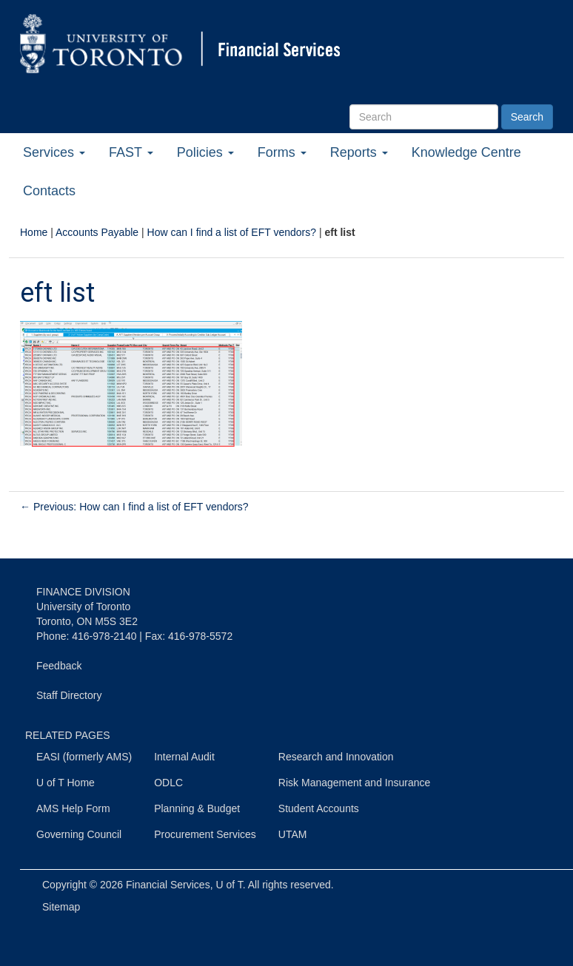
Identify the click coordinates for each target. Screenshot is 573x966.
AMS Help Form (73, 808)
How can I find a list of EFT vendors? (232, 232)
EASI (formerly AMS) (84, 757)
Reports (359, 152)
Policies (205, 152)
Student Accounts (318, 808)
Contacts (49, 190)
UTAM (292, 834)
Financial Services (168, 885)
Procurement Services (205, 834)
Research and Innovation (336, 757)
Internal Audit (184, 757)
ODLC (168, 782)
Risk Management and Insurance (354, 782)
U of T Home (65, 782)
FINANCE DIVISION (83, 592)
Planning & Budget (197, 808)
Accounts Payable (97, 232)
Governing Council (78, 834)
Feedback (58, 666)
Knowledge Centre (466, 152)
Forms (282, 152)
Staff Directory (68, 695)
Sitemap (61, 907)
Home (33, 232)
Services (54, 152)
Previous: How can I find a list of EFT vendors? (134, 507)
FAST (131, 152)
